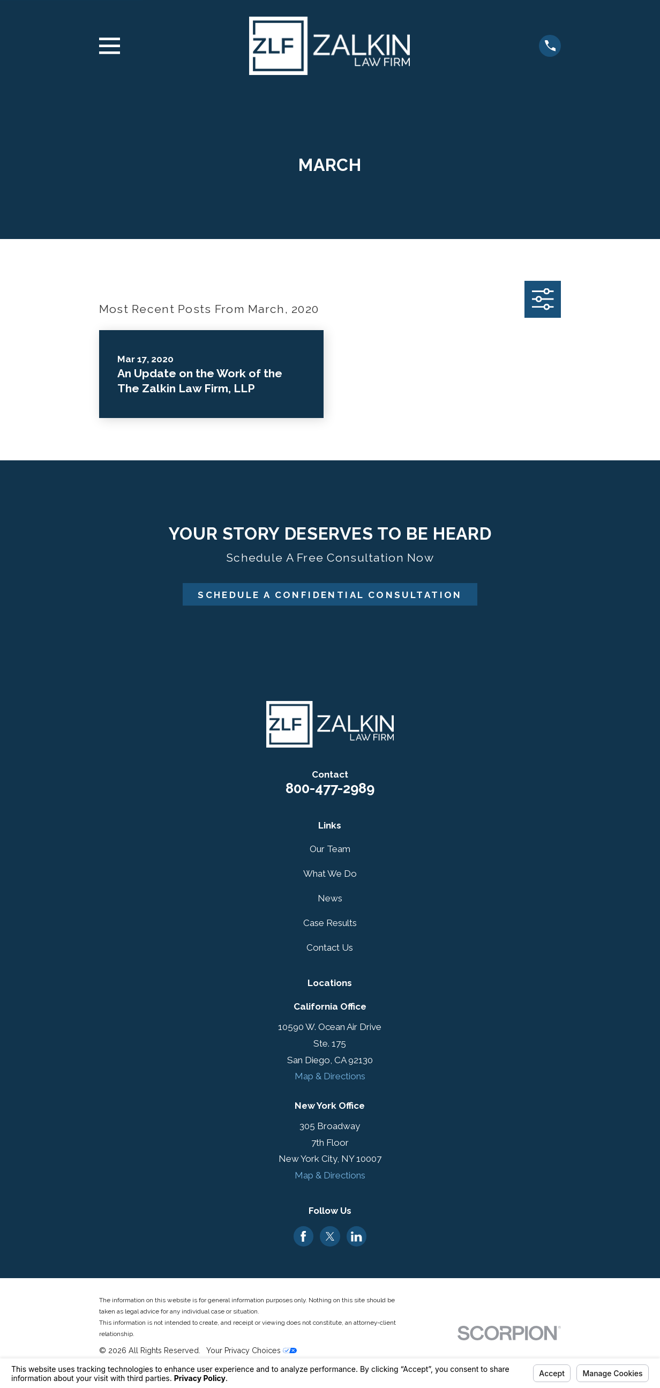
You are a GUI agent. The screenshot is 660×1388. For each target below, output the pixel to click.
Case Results (330, 922)
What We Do (330, 873)
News (330, 898)
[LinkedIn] (356, 1236)
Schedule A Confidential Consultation (330, 594)
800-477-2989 (330, 788)
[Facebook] (303, 1236)
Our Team (330, 849)
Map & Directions (330, 1076)
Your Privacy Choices (251, 1350)
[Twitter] (330, 1236)
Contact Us (329, 947)
